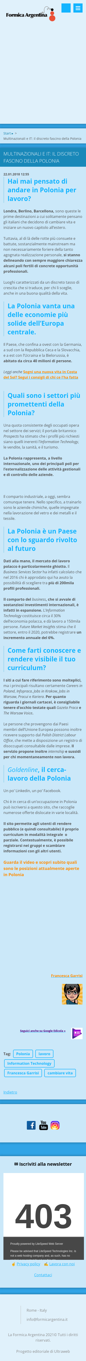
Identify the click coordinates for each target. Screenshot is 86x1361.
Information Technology (29, 1063)
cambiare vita (60, 1073)
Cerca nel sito (66, 8)
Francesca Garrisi (23, 1073)
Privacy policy (28, 1263)
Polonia (23, 1053)
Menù (78, 8)
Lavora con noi (62, 1263)
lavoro (44, 1053)
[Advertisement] (43, 79)
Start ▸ (8, 133)
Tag (6, 1053)
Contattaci (43, 1274)
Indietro (10, 1092)
